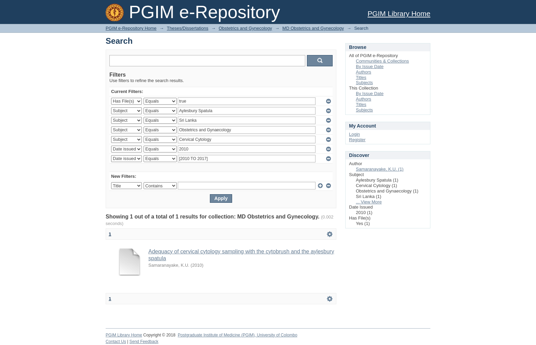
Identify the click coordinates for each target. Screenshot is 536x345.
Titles (361, 77)
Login (354, 134)
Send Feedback (144, 341)
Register (357, 139)
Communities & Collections (382, 61)
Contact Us (116, 341)
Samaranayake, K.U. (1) (379, 169)
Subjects (364, 82)
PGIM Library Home (398, 13)
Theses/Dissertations (187, 28)
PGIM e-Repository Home (131, 28)
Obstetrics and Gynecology (245, 28)
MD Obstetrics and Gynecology (313, 28)
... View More (369, 201)
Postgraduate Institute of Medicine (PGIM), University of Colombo (237, 335)
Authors (363, 72)
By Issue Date (370, 66)
